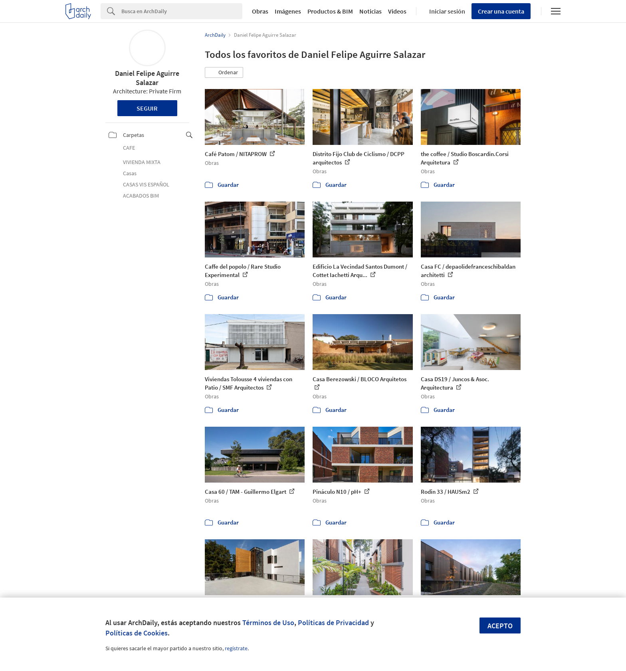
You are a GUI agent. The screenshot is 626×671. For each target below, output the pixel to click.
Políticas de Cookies (136, 632)
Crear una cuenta (501, 11)
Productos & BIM (330, 11)
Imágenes (288, 11)
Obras (260, 11)
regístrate (236, 648)
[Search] (181, 11)
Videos (397, 11)
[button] (224, 72)
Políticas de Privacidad (333, 622)
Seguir (147, 108)
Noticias (370, 11)
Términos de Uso (268, 622)
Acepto (500, 625)
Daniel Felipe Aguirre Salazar (147, 78)
